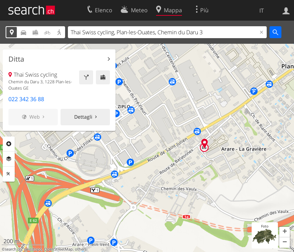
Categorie (9, 143)
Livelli (9, 159)
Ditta (16, 59)
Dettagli (83, 116)
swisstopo (33, 249)
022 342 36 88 (26, 99)
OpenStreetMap (58, 249)
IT (261, 10)
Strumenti (9, 174)
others (80, 249)
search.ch (13, 249)
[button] (284, 232)
